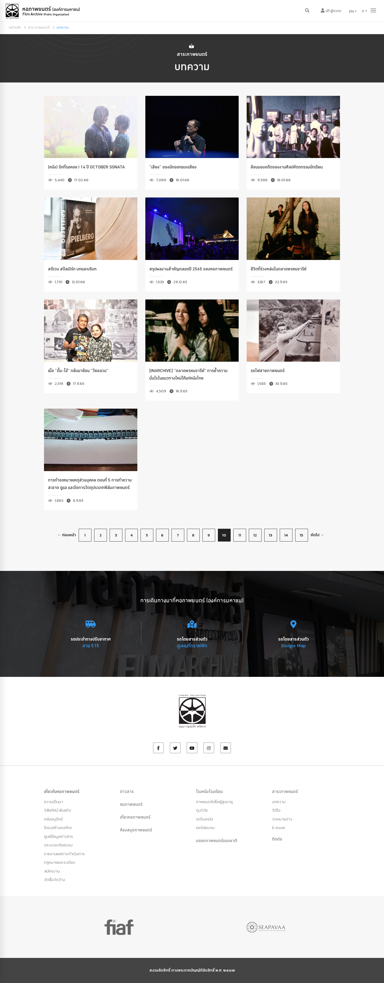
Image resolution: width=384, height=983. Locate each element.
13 (270, 535)
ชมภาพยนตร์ (131, 804)
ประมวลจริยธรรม (58, 845)
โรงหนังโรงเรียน (209, 791)
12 (255, 535)
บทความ (279, 802)
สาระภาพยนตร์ (39, 27)
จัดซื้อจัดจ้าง (54, 880)
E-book (278, 827)
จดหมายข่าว (282, 819)
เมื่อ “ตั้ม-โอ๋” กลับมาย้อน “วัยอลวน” (78, 370)
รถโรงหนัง (204, 819)
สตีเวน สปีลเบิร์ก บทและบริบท (72, 269)
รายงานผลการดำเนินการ (64, 854)
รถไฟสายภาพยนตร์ (268, 370)
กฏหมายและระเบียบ (59, 862)
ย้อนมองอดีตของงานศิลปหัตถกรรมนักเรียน (287, 167)
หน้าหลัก (15, 27)
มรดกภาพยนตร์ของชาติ (216, 840)
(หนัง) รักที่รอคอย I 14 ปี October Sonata (86, 167)
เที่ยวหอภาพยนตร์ (135, 817)
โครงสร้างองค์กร (58, 827)
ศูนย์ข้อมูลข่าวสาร (58, 836)
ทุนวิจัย (202, 810)
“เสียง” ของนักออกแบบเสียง (173, 167)
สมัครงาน (52, 871)
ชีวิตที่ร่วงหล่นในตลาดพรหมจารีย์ (278, 269)
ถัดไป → (317, 535)
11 (239, 535)
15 (301, 535)
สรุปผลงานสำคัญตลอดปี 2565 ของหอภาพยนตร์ (191, 269)
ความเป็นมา (53, 802)
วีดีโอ (276, 810)
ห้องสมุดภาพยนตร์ (136, 830)
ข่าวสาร (127, 791)
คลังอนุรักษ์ (53, 819)
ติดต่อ (277, 839)
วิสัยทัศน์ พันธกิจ (57, 810)
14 (286, 535)
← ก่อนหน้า (67, 535)
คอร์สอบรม (205, 827)
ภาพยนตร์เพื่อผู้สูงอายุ (214, 802)
